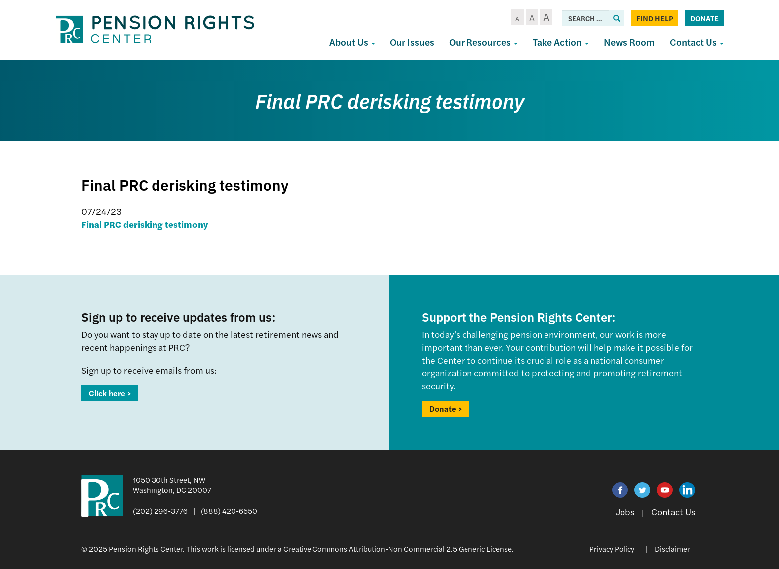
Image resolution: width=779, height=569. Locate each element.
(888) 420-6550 (229, 510)
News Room (629, 42)
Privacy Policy (611, 548)
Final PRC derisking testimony (144, 224)
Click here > (110, 393)
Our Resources (483, 42)
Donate (704, 18)
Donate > (445, 408)
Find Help (654, 18)
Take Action (561, 42)
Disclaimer (672, 548)
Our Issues (412, 42)
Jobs (625, 511)
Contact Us (697, 42)
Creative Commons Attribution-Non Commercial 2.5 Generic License (397, 548)
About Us (352, 42)
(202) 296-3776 (160, 510)
